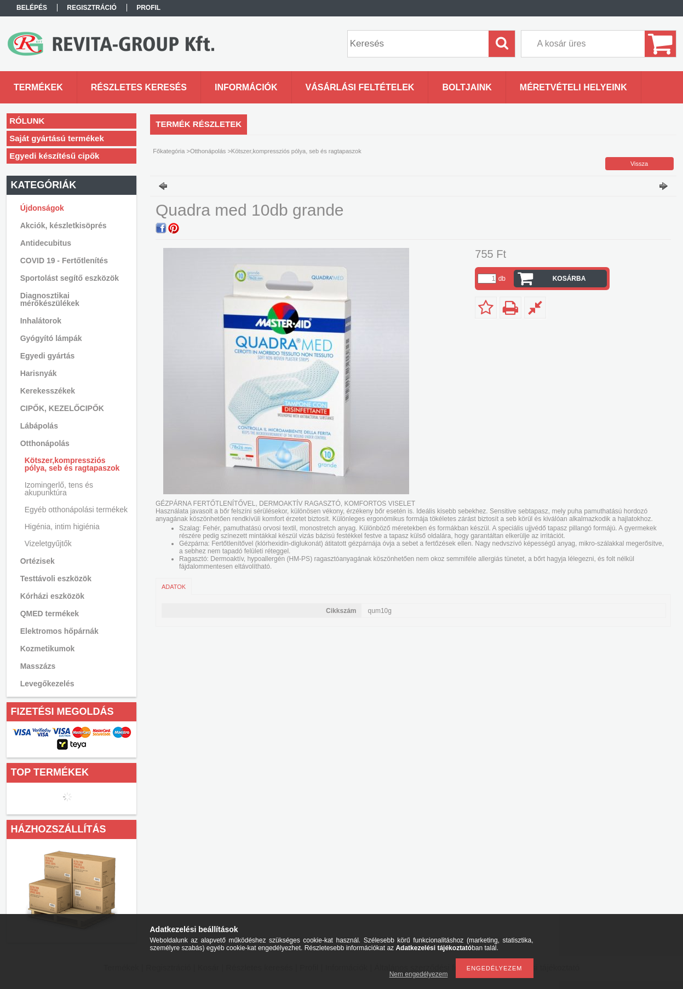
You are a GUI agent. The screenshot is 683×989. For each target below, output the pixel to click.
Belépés (31, 7)
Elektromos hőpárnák (59, 631)
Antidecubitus (45, 243)
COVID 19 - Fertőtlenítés (64, 260)
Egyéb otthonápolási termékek (76, 509)
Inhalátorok (40, 320)
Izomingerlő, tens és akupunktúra (59, 489)
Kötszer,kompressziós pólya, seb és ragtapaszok (72, 464)
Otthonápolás (208, 151)
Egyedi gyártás (47, 355)
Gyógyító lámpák (51, 338)
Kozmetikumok (47, 648)
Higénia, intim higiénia (62, 526)
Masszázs (38, 666)
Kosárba (569, 278)
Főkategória (169, 151)
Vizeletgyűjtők (48, 543)
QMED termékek (49, 613)
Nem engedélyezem (418, 974)
